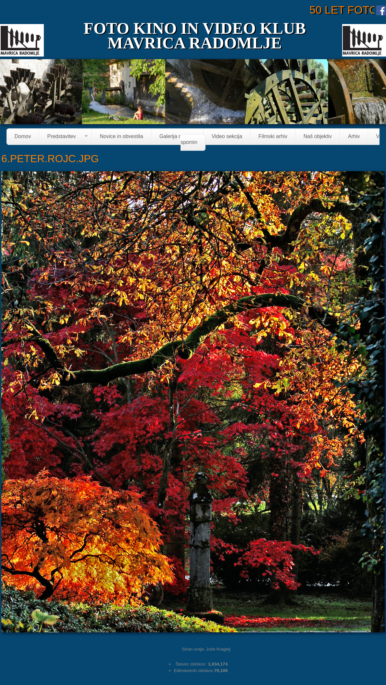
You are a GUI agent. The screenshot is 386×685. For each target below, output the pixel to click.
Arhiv (354, 136)
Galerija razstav (177, 136)
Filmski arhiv (272, 136)
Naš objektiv (318, 136)
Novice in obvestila (121, 136)
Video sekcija (227, 136)
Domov (23, 136)
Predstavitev (63, 137)
